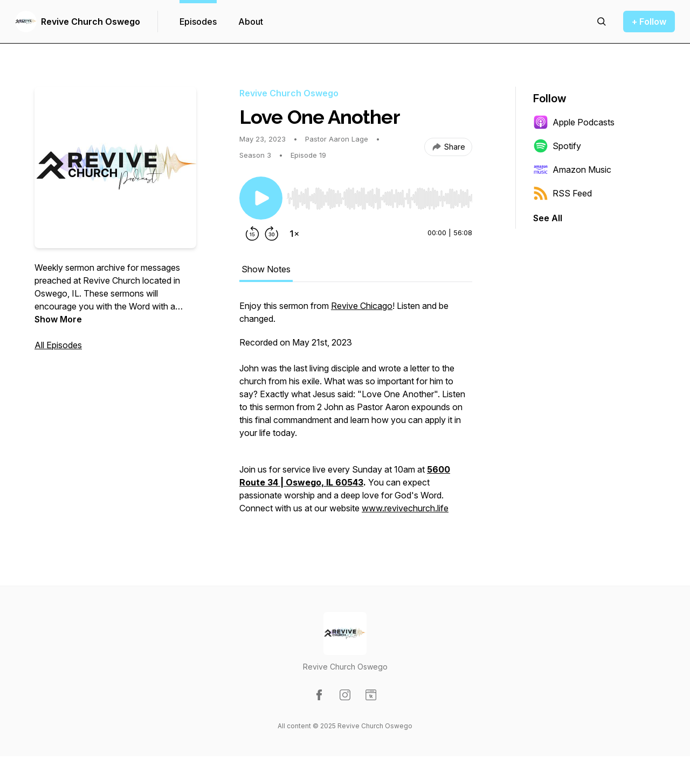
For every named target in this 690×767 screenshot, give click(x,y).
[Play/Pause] (260, 198)
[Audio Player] (379, 195)
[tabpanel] (355, 412)
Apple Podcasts (574, 122)
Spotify (557, 145)
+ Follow (649, 21)
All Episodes (58, 345)
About (250, 21)
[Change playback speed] (294, 233)
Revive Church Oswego (90, 21)
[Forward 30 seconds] (271, 233)
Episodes (198, 21)
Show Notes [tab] (266, 269)
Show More (58, 319)
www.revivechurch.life (405, 508)
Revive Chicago (361, 305)
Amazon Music (572, 169)
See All (547, 218)
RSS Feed (562, 193)
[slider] (379, 198)
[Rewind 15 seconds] (252, 233)
